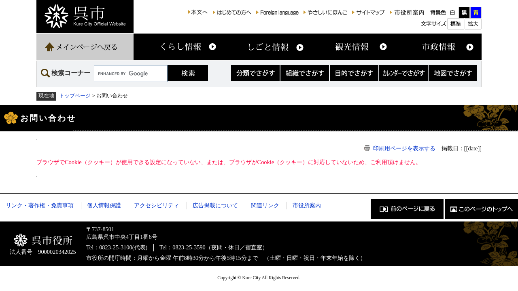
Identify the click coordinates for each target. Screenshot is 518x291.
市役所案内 (307, 205)
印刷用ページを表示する (404, 148)
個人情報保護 (104, 205)
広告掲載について (215, 205)
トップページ (75, 96)
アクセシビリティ (156, 205)
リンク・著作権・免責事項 (40, 205)
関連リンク (265, 205)
